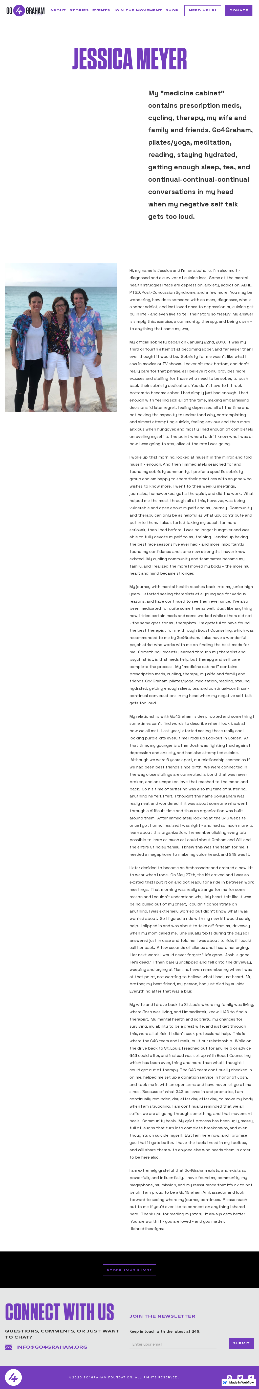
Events (101, 10)
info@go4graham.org (52, 1347)
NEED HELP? (203, 10)
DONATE (238, 10)
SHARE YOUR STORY (129, 1269)
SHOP (172, 10)
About (58, 10)
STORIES (79, 10)
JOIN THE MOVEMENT (138, 10)
